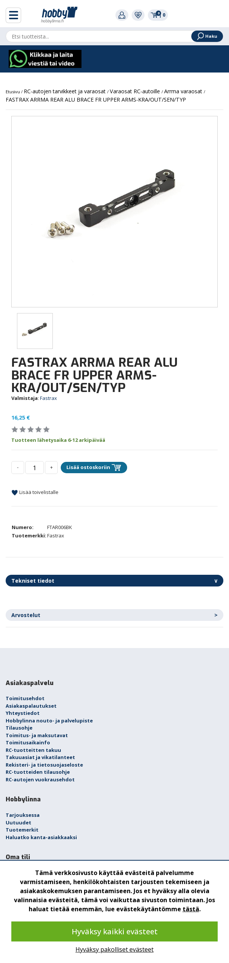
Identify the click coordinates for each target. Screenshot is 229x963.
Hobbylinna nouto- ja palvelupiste (49, 720)
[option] (114, 211)
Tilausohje (19, 727)
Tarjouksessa (23, 815)
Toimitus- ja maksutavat (37, 735)
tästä (191, 909)
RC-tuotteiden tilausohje (38, 772)
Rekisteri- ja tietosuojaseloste (44, 764)
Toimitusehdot (25, 698)
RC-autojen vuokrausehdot (40, 779)
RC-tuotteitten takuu (33, 750)
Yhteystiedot (23, 713)
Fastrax (48, 398)
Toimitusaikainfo (28, 742)
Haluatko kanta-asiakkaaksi (41, 837)
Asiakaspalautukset (31, 705)
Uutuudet (18, 822)
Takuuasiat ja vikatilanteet (40, 757)
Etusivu (13, 91)
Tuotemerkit (22, 829)
